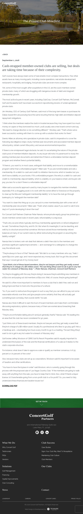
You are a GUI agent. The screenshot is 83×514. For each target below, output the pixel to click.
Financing (5, 475)
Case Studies (46, 447)
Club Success (48, 442)
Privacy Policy (76, 498)
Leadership (6, 498)
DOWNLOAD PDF (9, 386)
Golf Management (8, 471)
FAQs (4, 455)
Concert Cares (51, 498)
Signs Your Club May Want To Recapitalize (57, 451)
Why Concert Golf (9, 447)
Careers (28, 498)
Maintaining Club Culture (50, 455)
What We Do (8, 442)
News (5, 489)
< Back (5, 54)
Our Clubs (47, 466)
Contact (45, 489)
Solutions (7, 466)
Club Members (47, 459)
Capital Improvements (10, 479)
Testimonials (6, 451)
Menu (79, 5)
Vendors (5, 459)
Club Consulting (8, 483)
